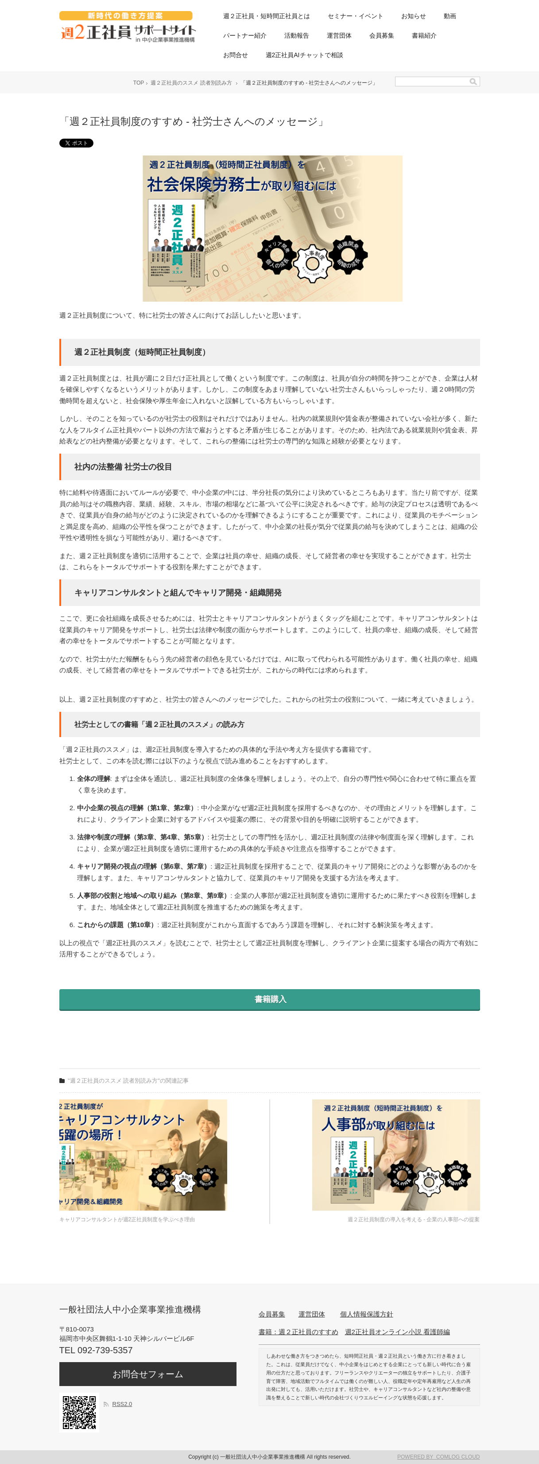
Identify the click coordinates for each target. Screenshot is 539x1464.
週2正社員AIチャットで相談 (304, 54)
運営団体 (339, 35)
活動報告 (296, 35)
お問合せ (235, 54)
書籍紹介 (424, 35)
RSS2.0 (122, 1404)
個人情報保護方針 (366, 1314)
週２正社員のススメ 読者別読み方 (191, 83)
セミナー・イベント (356, 15)
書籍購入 (269, 999)
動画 (450, 15)
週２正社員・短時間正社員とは (266, 15)
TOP (138, 83)
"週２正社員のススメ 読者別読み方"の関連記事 (128, 1080)
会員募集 (381, 35)
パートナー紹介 (245, 35)
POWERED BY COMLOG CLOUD (438, 1457)
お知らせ (413, 15)
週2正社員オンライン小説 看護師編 (397, 1332)
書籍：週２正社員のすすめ (298, 1332)
